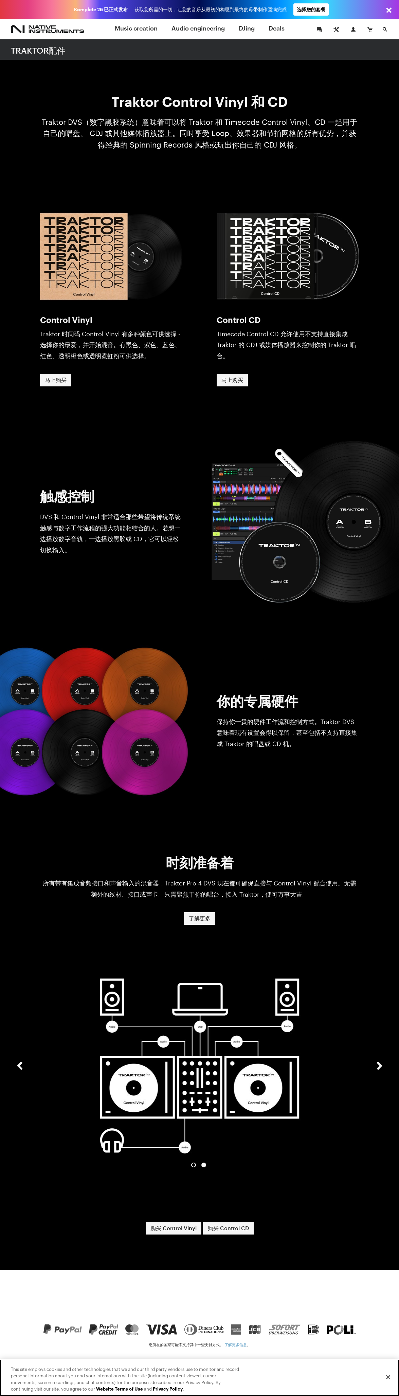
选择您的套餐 (311, 9)
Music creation (136, 28)
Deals (277, 28)
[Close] (388, 1386)
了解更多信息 (235, 1344)
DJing (247, 28)
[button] (19, 1071)
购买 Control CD (228, 1228)
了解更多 (200, 918)
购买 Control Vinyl (173, 1228)
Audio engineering (198, 28)
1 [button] (193, 1165)
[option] (199, 1066)
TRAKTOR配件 (38, 50)
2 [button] (203, 1165)
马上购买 (56, 380)
